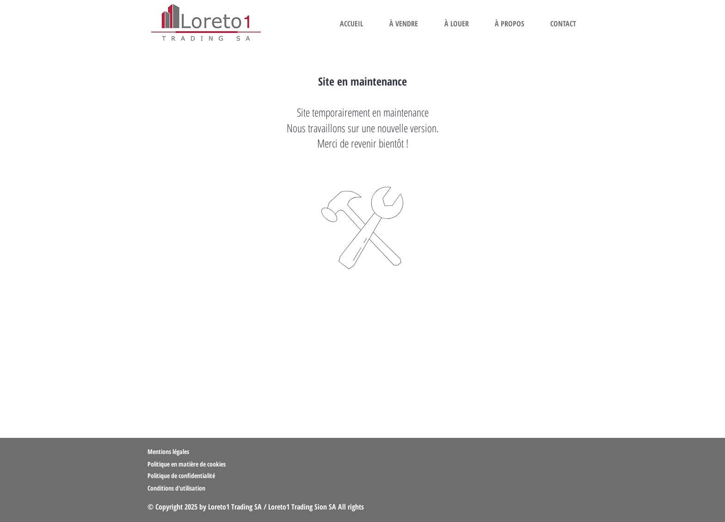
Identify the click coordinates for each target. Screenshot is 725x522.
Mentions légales (168, 451)
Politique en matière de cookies (187, 464)
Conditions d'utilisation (176, 488)
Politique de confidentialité (181, 475)
